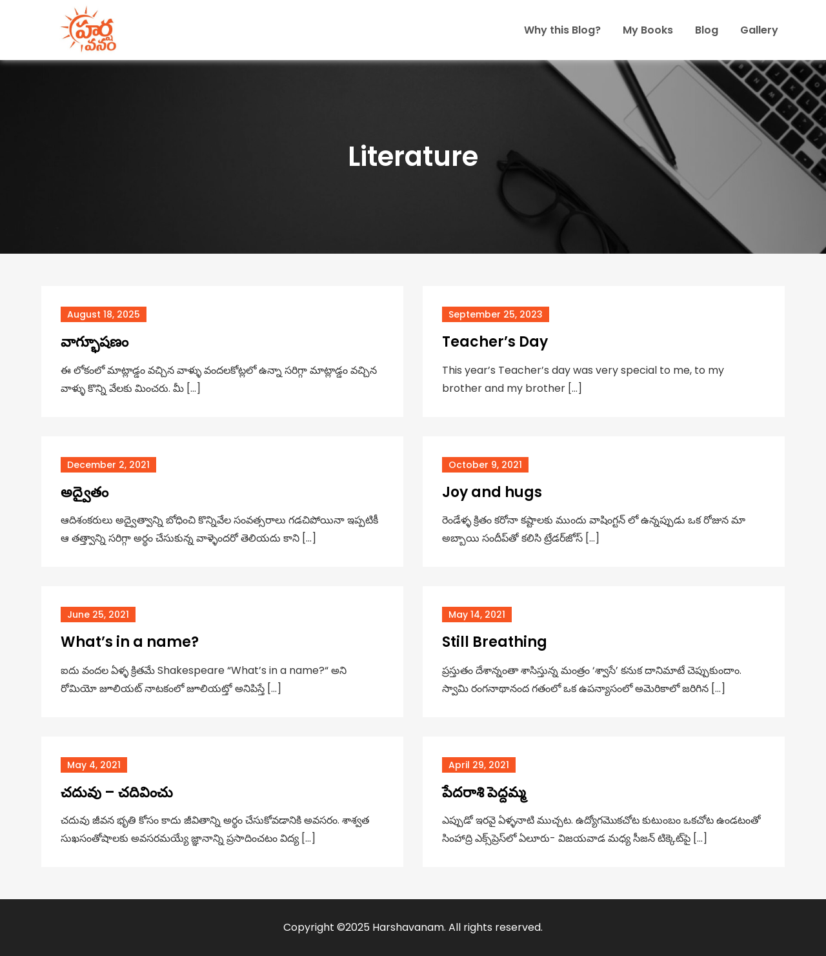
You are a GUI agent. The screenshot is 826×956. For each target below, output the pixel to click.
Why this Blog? (562, 30)
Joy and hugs (492, 492)
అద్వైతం (84, 492)
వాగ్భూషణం (96, 342)
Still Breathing (494, 642)
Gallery (759, 30)
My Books (648, 30)
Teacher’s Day (495, 342)
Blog (706, 30)
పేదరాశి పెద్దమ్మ (484, 792)
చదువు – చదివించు (117, 792)
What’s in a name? (130, 642)
